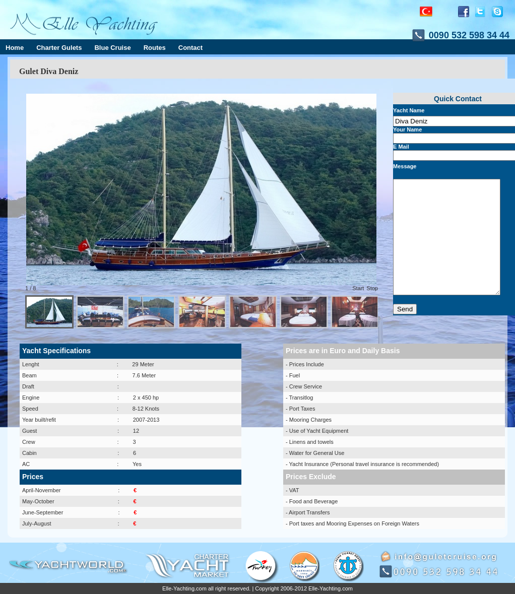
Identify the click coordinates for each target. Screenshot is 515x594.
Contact (190, 47)
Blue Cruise (112, 47)
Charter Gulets (59, 47)
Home (15, 47)
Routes (155, 47)
